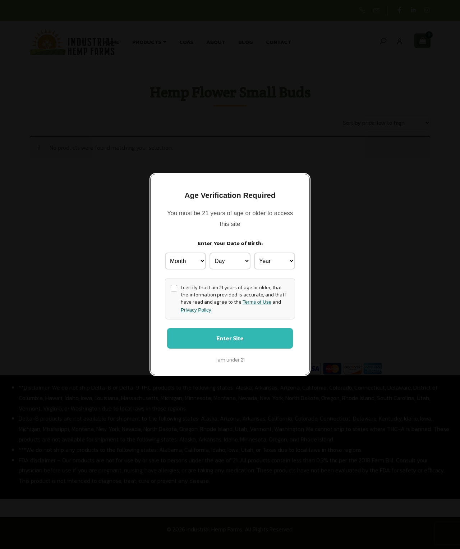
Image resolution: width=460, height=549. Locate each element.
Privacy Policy (196, 309)
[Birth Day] (230, 259)
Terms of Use (257, 301)
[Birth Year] (274, 259)
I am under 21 (230, 361)
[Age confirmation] (174, 287)
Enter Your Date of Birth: (230, 242)
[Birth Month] (185, 259)
